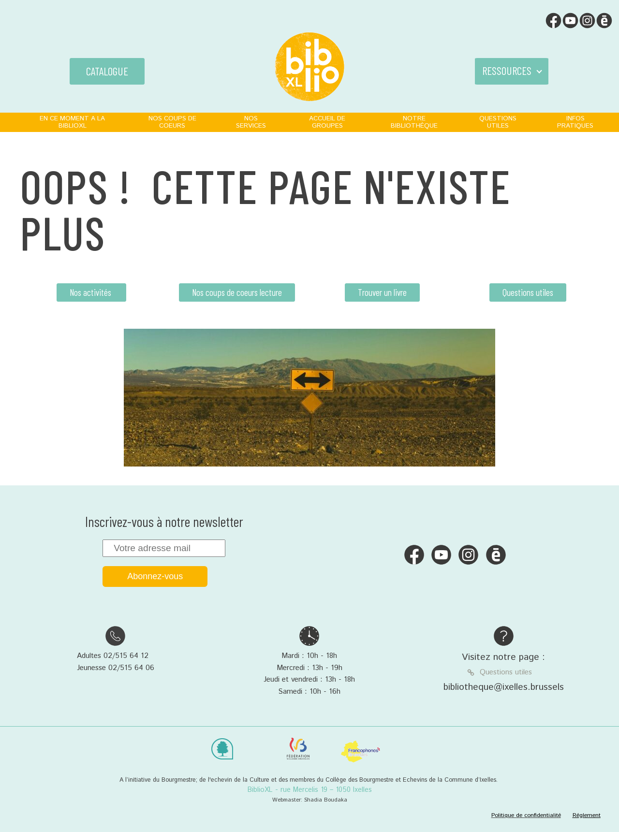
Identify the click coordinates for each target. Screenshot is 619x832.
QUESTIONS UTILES (497, 122)
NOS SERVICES (251, 122)
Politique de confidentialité (526, 815)
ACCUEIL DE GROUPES (327, 122)
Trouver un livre (382, 292)
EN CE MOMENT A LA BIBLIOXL (72, 122)
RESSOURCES (506, 70)
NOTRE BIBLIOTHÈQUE (414, 122)
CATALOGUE (107, 71)
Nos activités (91, 292)
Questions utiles (527, 292)
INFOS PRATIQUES (575, 122)
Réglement (587, 815)
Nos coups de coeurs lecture (237, 292)
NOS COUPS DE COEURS (172, 122)
